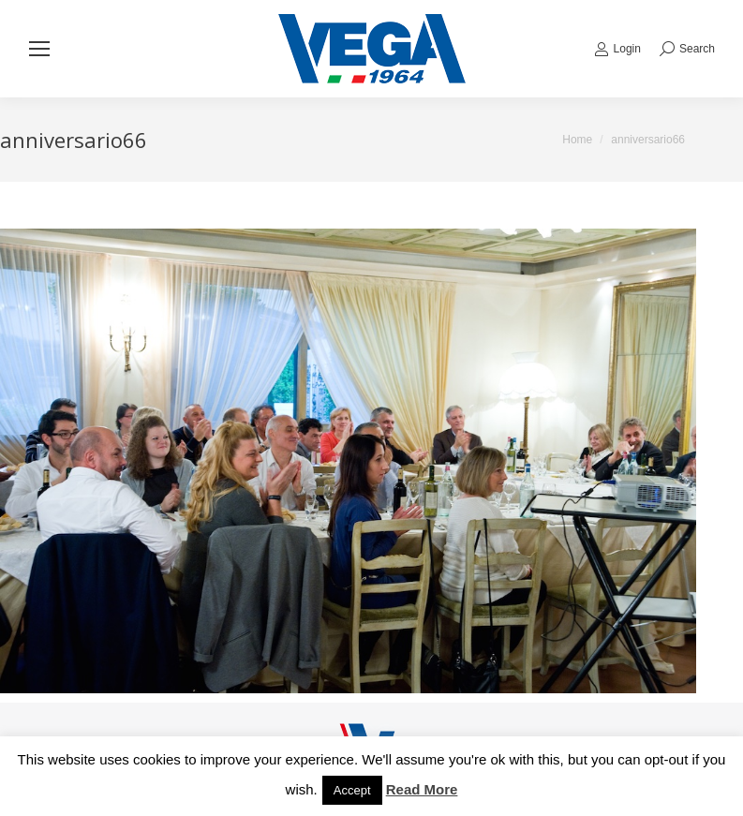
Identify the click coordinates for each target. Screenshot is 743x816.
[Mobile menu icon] (39, 48)
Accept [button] (352, 790)
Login (617, 48)
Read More (422, 789)
